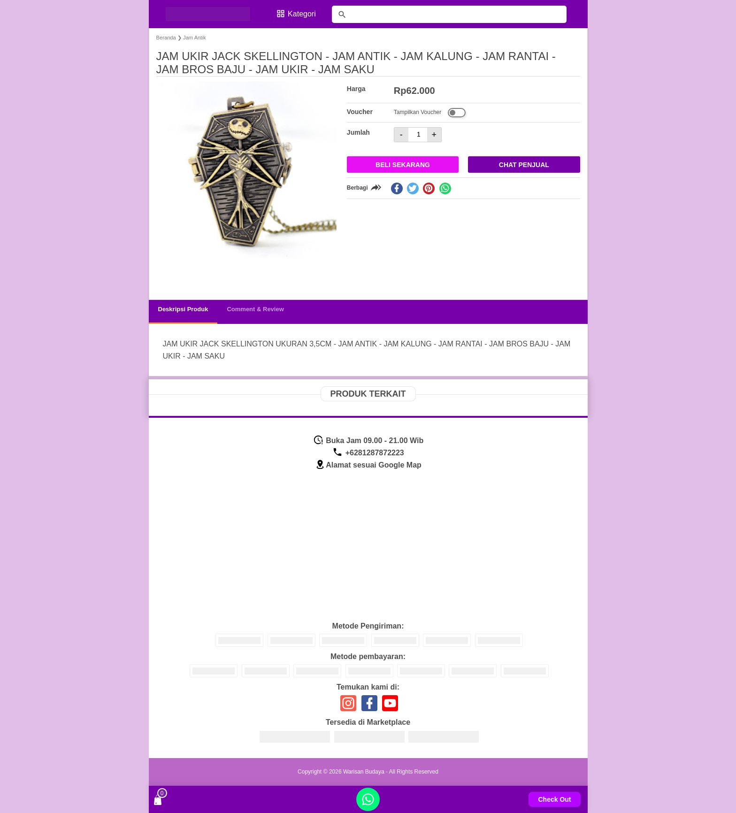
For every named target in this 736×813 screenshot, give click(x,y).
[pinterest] (429, 188)
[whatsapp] (445, 188)
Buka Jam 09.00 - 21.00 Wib (368, 441)
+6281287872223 (368, 453)
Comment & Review (255, 309)
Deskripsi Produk (183, 309)
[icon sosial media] (348, 707)
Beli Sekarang (403, 165)
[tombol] (342, 14)
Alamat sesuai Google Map (368, 465)
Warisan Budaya (363, 771)
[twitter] (413, 188)
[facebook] (397, 188)
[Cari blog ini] (449, 14)
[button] (172, 274)
